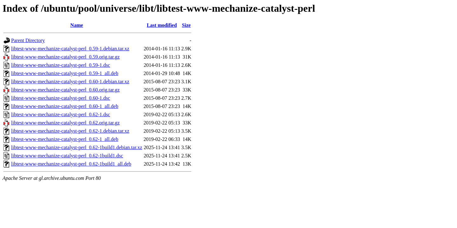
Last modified (162, 25)
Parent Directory (28, 40)
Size (186, 25)
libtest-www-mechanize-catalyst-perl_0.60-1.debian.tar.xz (70, 81)
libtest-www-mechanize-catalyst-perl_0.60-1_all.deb (64, 106)
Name (76, 25)
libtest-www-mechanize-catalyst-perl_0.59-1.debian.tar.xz (70, 48)
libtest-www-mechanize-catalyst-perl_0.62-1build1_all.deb (71, 164)
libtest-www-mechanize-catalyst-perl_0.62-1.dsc (60, 114)
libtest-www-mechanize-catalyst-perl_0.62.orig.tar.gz (65, 122)
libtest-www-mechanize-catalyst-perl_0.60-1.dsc (60, 98)
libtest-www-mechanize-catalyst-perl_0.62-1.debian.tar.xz (70, 131)
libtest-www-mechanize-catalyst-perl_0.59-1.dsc (60, 65)
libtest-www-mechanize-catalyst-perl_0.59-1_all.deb (64, 73)
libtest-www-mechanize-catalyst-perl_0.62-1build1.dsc (67, 155)
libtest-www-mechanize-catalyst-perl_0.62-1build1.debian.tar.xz (76, 147)
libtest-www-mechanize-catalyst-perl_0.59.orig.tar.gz (65, 57)
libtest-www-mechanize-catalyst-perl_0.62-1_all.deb (64, 139)
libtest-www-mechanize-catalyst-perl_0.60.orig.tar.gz (65, 89)
